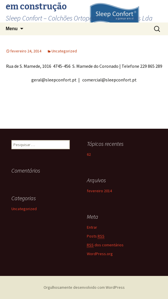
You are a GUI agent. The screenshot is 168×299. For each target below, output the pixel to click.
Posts (96, 236)
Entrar (92, 227)
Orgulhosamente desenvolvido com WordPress (84, 287)
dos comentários (105, 245)
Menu (12, 28)
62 (89, 154)
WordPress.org (100, 253)
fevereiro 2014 (99, 190)
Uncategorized (64, 51)
